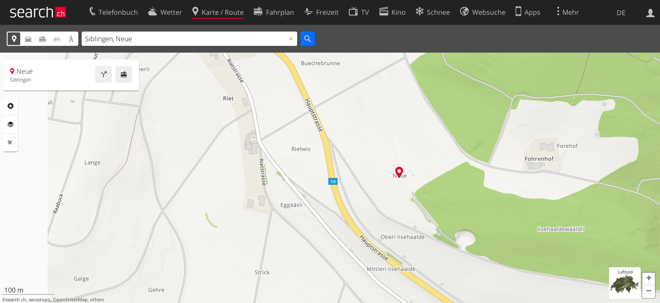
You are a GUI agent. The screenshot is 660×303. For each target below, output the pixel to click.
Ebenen (10, 124)
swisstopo (40, 300)
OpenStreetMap (70, 300)
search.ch (16, 300)
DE (621, 12)
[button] (648, 279)
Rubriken (10, 106)
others (97, 300)
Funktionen (10, 143)
